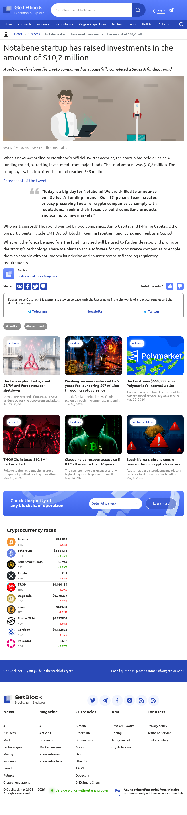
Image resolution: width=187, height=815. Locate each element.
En (118, 796)
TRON (80, 768)
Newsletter (95, 311)
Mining (117, 24)
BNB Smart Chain (88, 782)
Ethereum (83, 733)
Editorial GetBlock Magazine (37, 276)
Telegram (37, 311)
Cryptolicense (121, 747)
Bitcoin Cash (84, 740)
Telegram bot (120, 740)
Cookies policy (158, 740)
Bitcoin (81, 726)
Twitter (151, 311)
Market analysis (50, 747)
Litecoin (81, 761)
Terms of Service (159, 733)
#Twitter (12, 326)
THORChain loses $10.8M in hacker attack (26, 461)
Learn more (161, 503)
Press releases (49, 754)
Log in (161, 10)
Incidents (42, 24)
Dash (79, 754)
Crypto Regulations (92, 24)
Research (24, 24)
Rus (117, 790)
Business (33, 34)
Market (8, 740)
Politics (147, 24)
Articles (164, 24)
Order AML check (104, 503)
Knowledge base (50, 761)
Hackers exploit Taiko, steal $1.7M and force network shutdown (26, 385)
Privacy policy (157, 726)
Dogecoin (82, 775)
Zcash (80, 747)
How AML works (122, 726)
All (5, 726)
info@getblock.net (170, 671)
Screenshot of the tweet (25, 180)
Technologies (64, 24)
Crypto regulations (16, 782)
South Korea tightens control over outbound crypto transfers (153, 461)
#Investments (36, 326)
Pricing (116, 733)
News (8, 24)
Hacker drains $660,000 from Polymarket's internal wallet (151, 383)
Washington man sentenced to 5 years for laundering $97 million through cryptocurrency (92, 385)
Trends (132, 24)
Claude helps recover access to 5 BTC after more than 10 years (92, 461)
